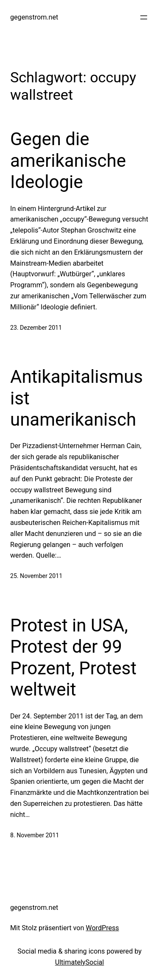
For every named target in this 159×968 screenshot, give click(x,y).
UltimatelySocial (79, 962)
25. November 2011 (36, 575)
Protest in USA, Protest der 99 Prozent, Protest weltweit (73, 657)
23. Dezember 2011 (36, 327)
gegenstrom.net (34, 17)
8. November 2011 (34, 835)
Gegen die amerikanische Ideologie (68, 160)
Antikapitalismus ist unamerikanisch (76, 398)
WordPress (102, 928)
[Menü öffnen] (144, 17)
